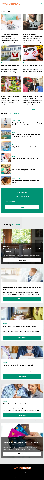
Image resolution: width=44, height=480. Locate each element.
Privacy (24, 472)
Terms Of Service (32, 472)
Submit (22, 207)
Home (3, 11)
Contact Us (17, 472)
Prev (33, 110)
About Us (9, 472)
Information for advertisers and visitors (17, 474)
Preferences (33, 474)
